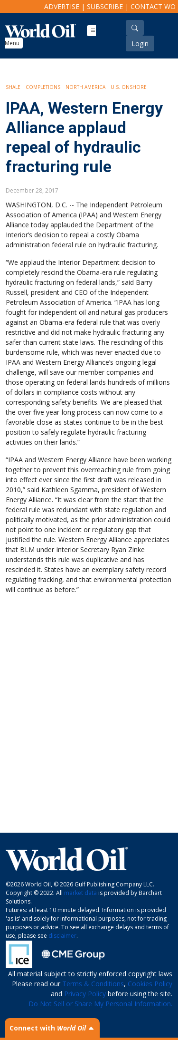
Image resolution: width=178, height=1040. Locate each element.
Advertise (61, 6)
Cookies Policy (150, 983)
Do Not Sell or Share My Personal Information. (100, 1003)
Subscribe (105, 6)
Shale (13, 87)
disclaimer (62, 936)
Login (140, 43)
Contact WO (153, 6)
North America (85, 87)
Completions (43, 87)
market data (80, 893)
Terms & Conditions (93, 983)
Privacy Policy (85, 993)
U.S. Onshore (129, 87)
